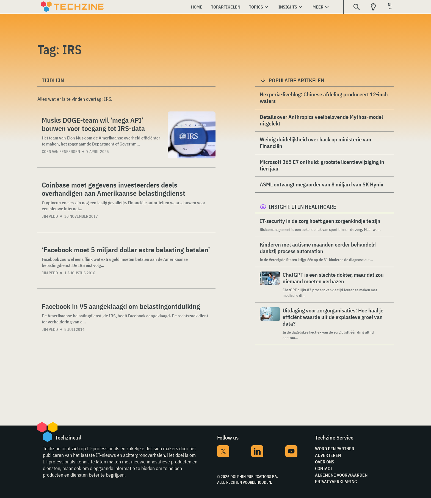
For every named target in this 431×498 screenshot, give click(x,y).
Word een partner (334, 448)
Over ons (324, 462)
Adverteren (328, 455)
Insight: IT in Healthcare (302, 206)
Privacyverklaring (336, 481)
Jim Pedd (50, 216)
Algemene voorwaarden (341, 475)
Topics (256, 7)
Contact (323, 468)
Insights (287, 7)
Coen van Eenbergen (61, 151)
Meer (318, 7)
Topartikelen (225, 7)
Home (196, 7)
